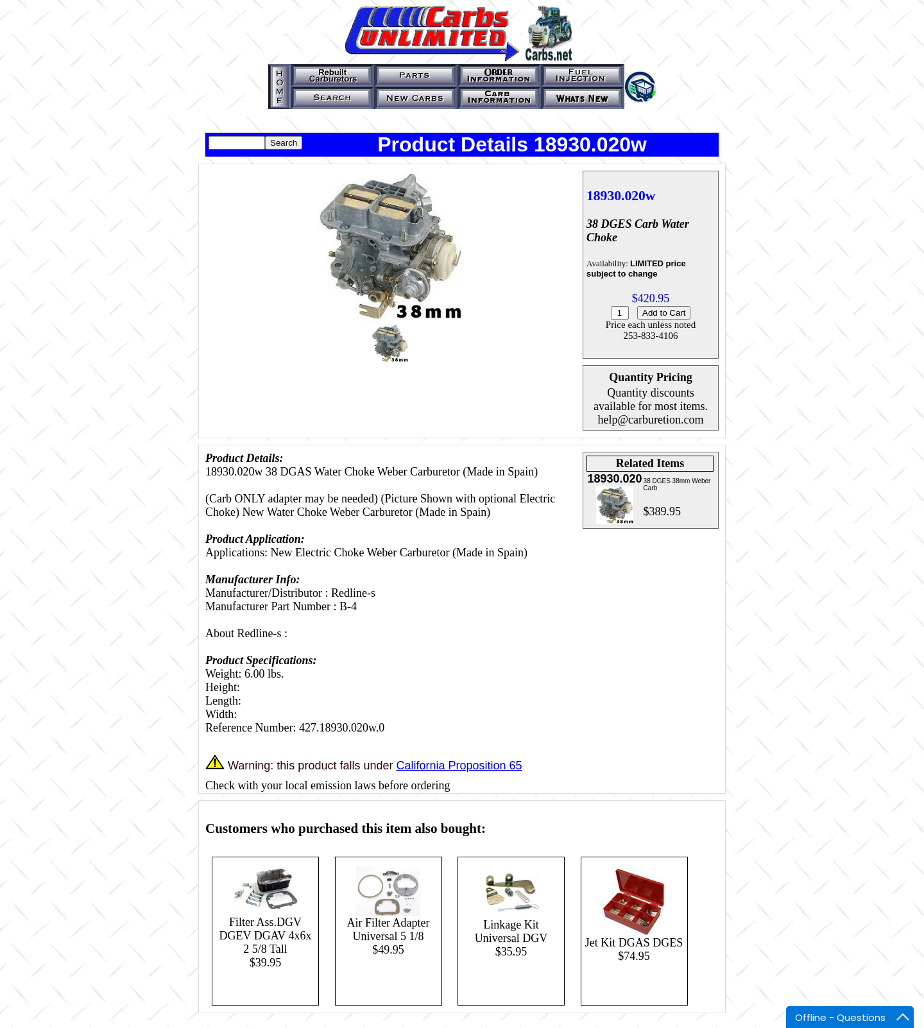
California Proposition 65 (459, 765)
